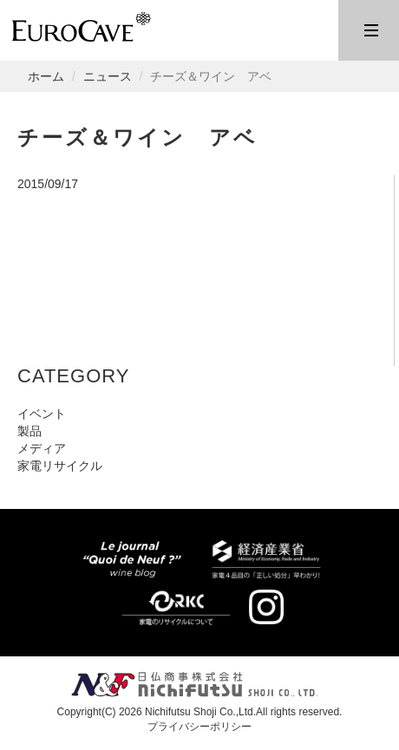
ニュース (107, 76)
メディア (41, 448)
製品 (29, 431)
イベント (41, 414)
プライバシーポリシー (199, 727)
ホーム (46, 76)
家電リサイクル (59, 466)
